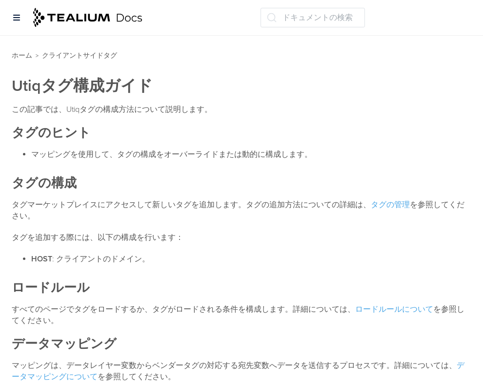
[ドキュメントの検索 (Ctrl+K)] (313, 17)
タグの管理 (390, 205)
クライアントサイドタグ (79, 55)
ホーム (22, 55)
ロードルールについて (394, 309)
